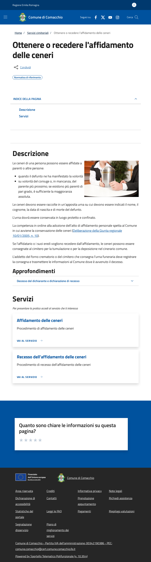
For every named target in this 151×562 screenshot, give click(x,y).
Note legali (115, 491)
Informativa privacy (90, 491)
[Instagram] (116, 17)
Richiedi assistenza (120, 498)
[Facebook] (94, 17)
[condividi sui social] (22, 67)
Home (18, 33)
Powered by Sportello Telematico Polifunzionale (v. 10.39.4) (51, 556)
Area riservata (24, 491)
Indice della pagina (27, 99)
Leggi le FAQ (54, 511)
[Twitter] (101, 17)
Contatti (52, 498)
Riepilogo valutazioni (122, 511)
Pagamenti (84, 511)
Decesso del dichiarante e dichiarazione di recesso (48, 281)
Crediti (51, 491)
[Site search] (136, 17)
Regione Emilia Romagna (26, 5)
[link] (30, 341)
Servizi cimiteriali (38, 33)
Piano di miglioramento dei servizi (58, 530)
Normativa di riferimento (27, 76)
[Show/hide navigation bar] (5, 17)
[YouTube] (108, 17)
